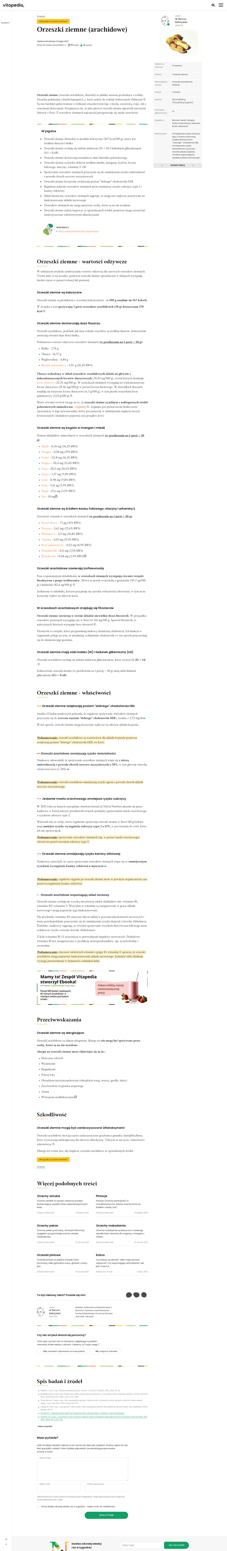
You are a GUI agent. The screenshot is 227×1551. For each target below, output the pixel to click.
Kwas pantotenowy (52, 545)
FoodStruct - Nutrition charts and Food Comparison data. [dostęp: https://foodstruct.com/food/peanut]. (83, 1414)
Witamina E (48, 534)
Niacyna (46, 528)
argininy (80, 407)
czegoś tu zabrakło (106, 1352)
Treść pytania (45, 1459)
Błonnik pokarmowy (53, 365)
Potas (44, 469)
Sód (43, 496)
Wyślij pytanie (106, 1516)
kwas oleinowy (46, 383)
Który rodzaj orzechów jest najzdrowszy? (78, 231)
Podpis (95, 1485)
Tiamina (46, 539)
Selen (44, 485)
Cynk (44, 480)
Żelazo (45, 474)
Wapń (44, 491)
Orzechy (41, 16)
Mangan (46, 452)
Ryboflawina (48, 556)
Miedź (45, 446)
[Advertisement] (92, 71)
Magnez (46, 463)
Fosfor (45, 457)
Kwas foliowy (49, 523)
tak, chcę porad (176, 1546)
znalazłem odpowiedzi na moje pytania (64, 1352)
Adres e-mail (44, 1485)
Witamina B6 (49, 551)
